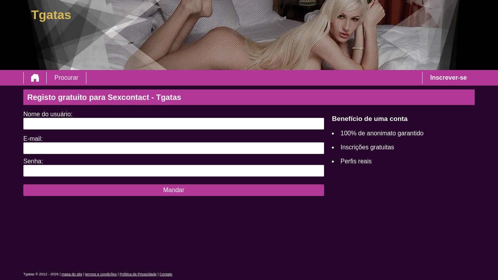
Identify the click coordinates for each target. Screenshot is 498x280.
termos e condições (101, 274)
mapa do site (71, 274)
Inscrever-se (448, 77)
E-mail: (33, 138)
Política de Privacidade (138, 274)
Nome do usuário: (47, 114)
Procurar (66, 77)
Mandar (173, 190)
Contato (166, 274)
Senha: (33, 161)
